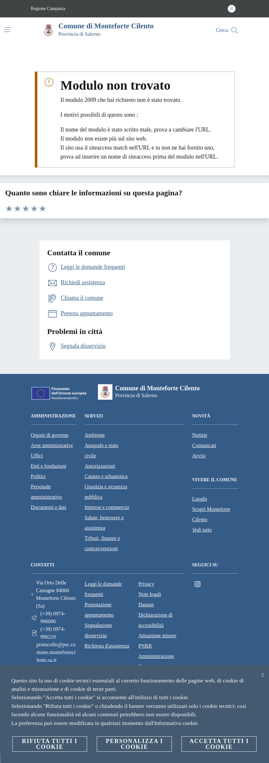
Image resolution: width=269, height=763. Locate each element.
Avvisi (199, 455)
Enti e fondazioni (48, 466)
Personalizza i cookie (134, 744)
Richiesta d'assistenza (107, 646)
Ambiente (95, 435)
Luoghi (199, 499)
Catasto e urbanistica (106, 476)
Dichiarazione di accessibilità (156, 620)
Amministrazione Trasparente (156, 661)
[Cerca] (234, 30)
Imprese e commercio (107, 507)
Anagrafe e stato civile (102, 450)
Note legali (150, 594)
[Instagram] (197, 584)
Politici (38, 476)
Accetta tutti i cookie (219, 744)
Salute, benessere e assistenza (104, 523)
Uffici (37, 455)
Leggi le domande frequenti (103, 589)
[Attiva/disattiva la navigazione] (7, 30)
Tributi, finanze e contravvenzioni (102, 543)
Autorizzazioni (100, 466)
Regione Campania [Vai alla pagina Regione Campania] (48, 8)
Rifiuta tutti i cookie (49, 744)
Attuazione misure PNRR (158, 641)
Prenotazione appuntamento (99, 610)
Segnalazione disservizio (98, 630)
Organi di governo (50, 435)
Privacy (146, 584)
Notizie (199, 435)
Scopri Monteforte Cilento (211, 514)
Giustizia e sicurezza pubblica (106, 492)
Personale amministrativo (46, 492)
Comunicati (204, 445)
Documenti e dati (48, 507)
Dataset (146, 604)
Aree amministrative (52, 445)
